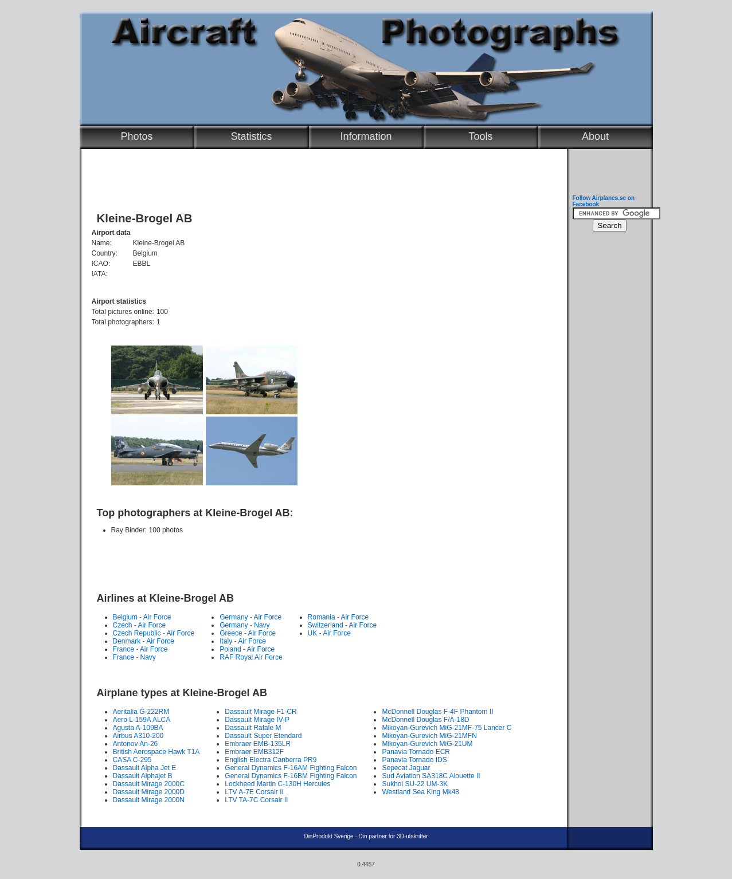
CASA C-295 (132, 760)
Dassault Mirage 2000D (149, 792)
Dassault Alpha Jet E (145, 768)
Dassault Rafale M (253, 728)
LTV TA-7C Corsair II (256, 800)
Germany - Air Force (250, 617)
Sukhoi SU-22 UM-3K (415, 784)
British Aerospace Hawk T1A (156, 752)
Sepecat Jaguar (406, 768)
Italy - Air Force (243, 641)
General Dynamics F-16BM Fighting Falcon (291, 776)
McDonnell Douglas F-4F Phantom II (437, 712)
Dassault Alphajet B (143, 776)
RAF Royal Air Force (251, 657)
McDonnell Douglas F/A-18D (425, 720)
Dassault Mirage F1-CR (260, 712)
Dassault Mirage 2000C (149, 784)
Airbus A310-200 (138, 736)
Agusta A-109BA (138, 728)
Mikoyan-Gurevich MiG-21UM (427, 744)
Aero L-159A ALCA (142, 720)
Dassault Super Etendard (263, 736)
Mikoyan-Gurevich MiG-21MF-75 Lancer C (446, 728)
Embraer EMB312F (254, 752)
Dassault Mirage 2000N (149, 800)
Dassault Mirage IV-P (257, 720)
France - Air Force (140, 649)
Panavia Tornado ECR (416, 752)
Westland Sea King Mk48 (420, 792)
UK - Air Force (329, 633)
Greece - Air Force (248, 633)
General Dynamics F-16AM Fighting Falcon (291, 768)
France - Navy (134, 657)
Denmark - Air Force (143, 641)
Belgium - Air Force (142, 617)
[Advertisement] (320, 558)
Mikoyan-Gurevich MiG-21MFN (429, 736)
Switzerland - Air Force (342, 625)
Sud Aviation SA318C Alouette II (431, 776)
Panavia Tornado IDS (414, 760)
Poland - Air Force (247, 649)
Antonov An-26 (135, 744)
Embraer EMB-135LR (258, 744)
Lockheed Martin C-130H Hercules (277, 784)
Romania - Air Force (338, 617)
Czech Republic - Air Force (154, 633)
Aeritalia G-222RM (141, 712)
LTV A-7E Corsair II (254, 792)
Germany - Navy (244, 625)
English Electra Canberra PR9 (270, 760)
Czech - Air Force (139, 625)
